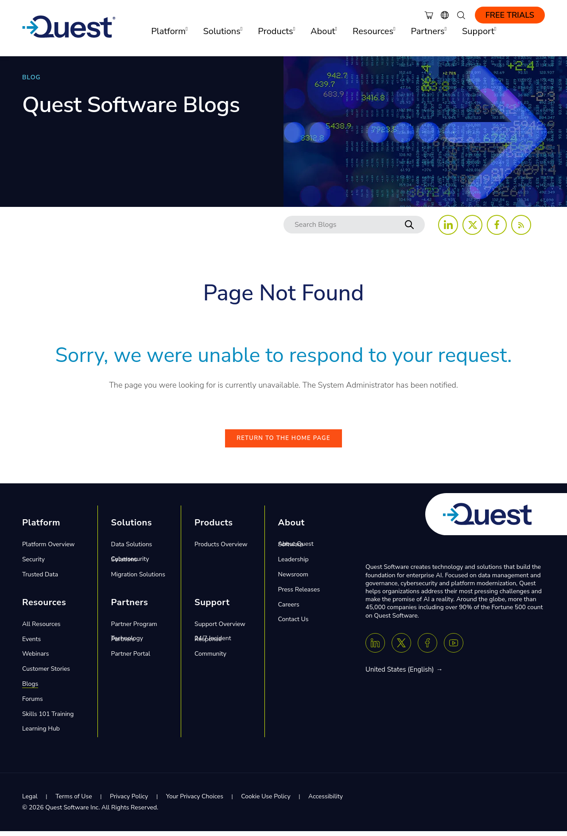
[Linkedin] (375, 647)
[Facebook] (427, 647)
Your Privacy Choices (194, 801)
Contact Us (293, 624)
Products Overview (220, 549)
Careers (288, 609)
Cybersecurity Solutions (130, 564)
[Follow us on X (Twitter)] (472, 225)
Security (33, 564)
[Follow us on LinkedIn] (448, 225)
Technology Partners (127, 644)
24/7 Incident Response (212, 644)
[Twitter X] (401, 647)
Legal (30, 801)
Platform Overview (48, 549)
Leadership (293, 564)
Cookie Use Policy (265, 801)
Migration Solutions (138, 579)
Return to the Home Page (283, 443)
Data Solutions (131, 549)
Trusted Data (40, 579)
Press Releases (299, 594)
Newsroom (293, 579)
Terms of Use (73, 801)
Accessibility (325, 801)
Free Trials (509, 15)
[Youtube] (453, 647)
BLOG (31, 77)
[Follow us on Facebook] (497, 225)
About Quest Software (296, 549)
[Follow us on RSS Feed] (521, 225)
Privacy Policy (129, 801)
